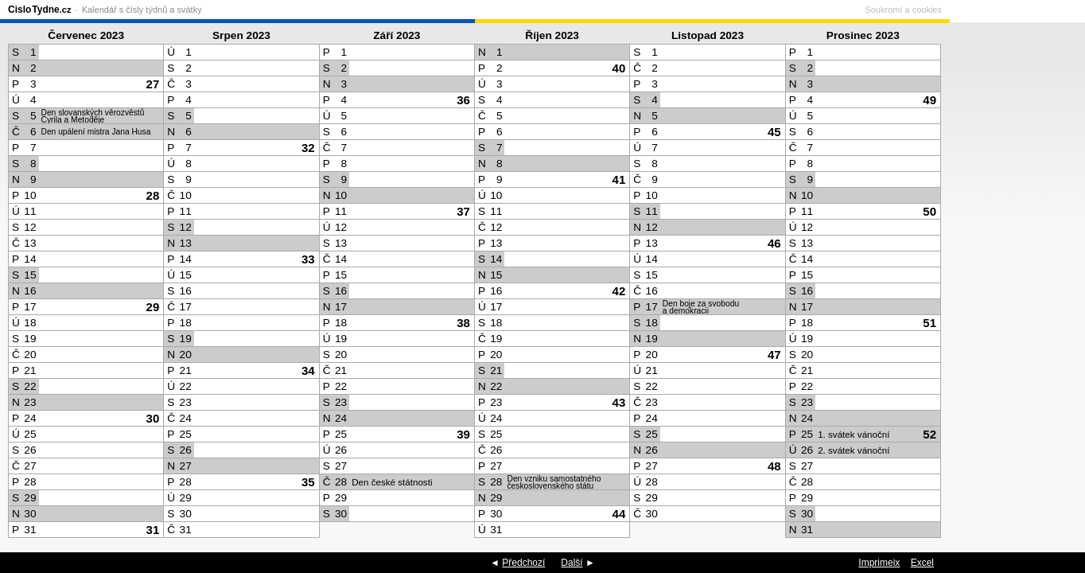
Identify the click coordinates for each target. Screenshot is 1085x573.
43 (619, 402)
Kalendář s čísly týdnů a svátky (142, 9)
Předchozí (523, 562)
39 (463, 434)
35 (308, 482)
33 (308, 259)
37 (463, 211)
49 (929, 100)
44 (619, 513)
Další (571, 562)
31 (153, 529)
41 (619, 179)
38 (463, 322)
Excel (922, 562)
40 (619, 68)
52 (929, 434)
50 (929, 211)
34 (308, 370)
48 (774, 466)
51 (929, 322)
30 (153, 418)
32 (308, 147)
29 (153, 307)
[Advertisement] (1013, 283)
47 (774, 354)
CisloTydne (39, 9)
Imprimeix (879, 562)
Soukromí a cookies (1038, 9)
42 (619, 291)
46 (774, 243)
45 (774, 131)
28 (153, 195)
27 (153, 84)
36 (463, 100)
